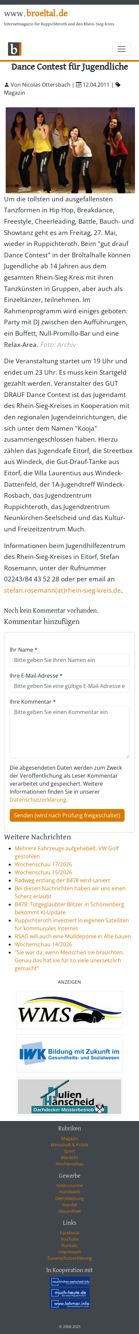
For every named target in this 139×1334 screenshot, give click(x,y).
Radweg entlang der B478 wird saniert (62, 880)
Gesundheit (69, 1211)
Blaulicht (69, 1157)
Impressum (69, 1252)
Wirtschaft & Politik (69, 1145)
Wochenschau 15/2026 (43, 872)
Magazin (69, 1138)
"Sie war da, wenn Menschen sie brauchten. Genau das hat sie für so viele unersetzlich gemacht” (69, 960)
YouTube (69, 1239)
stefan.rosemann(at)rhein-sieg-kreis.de (62, 590)
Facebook (69, 1233)
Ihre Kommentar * (33, 701)
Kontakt (70, 1245)
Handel (69, 1205)
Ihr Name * (24, 649)
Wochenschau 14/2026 (43, 944)
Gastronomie (70, 1185)
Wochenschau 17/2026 (43, 864)
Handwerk (69, 1192)
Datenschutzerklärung (38, 799)
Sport (69, 1151)
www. (35, 13)
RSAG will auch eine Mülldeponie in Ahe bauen (73, 936)
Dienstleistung (69, 1198)
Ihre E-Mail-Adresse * (36, 675)
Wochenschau (70, 1164)
